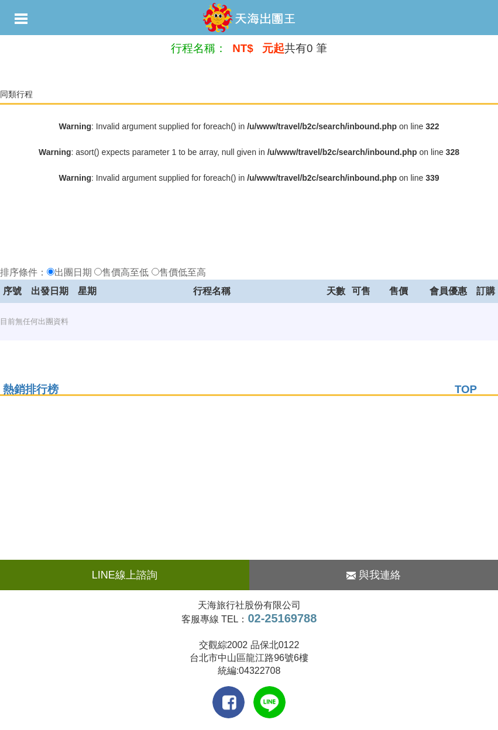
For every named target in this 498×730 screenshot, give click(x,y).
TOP (466, 389)
